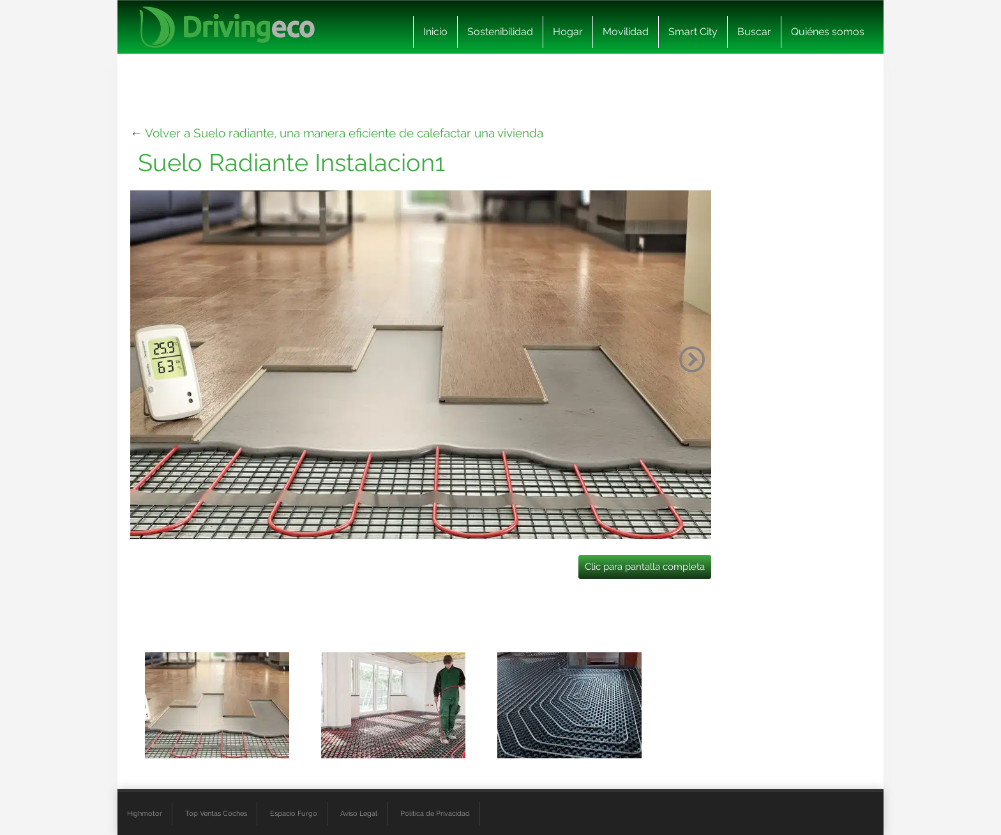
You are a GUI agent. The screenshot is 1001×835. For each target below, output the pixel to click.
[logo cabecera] (227, 27)
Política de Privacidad (435, 813)
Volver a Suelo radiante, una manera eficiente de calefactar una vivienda (344, 133)
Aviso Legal (358, 813)
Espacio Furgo (293, 813)
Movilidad (626, 32)
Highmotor (144, 813)
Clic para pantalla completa (645, 566)
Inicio (435, 32)
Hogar (568, 32)
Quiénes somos (827, 32)
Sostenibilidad (500, 32)
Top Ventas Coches (216, 813)
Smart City (693, 32)
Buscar (754, 32)
